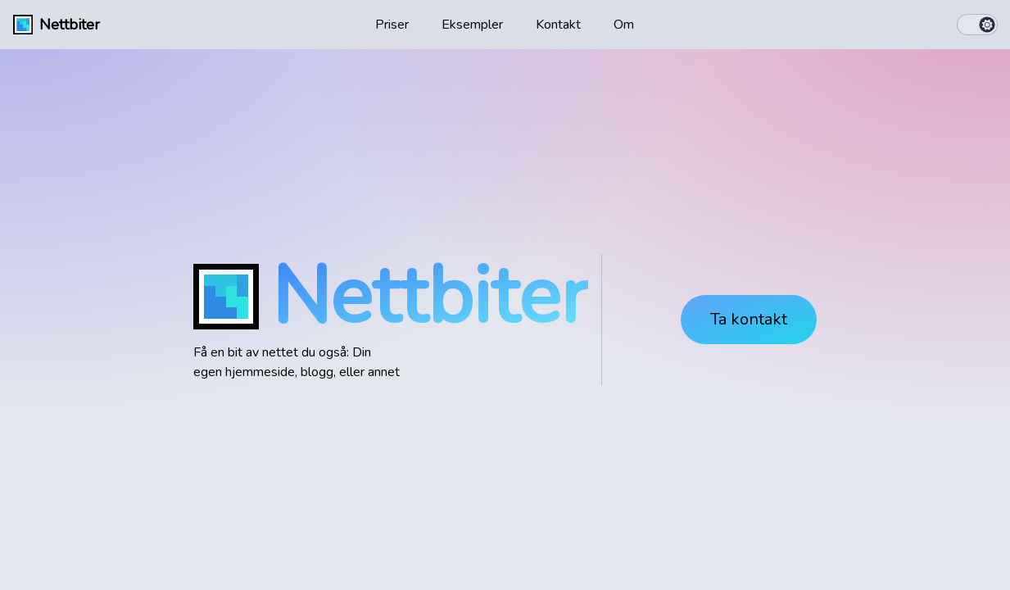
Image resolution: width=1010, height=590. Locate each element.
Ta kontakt (748, 319)
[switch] (977, 24)
